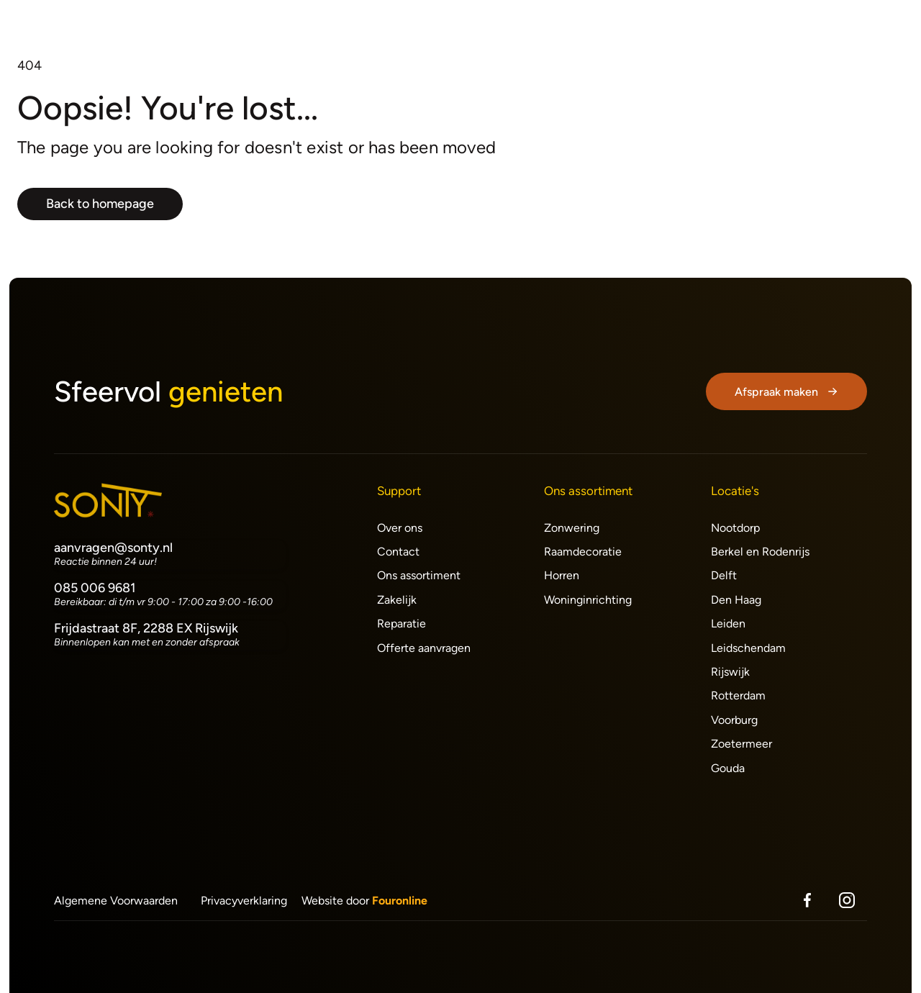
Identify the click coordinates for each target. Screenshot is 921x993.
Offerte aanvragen (424, 648)
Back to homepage (100, 204)
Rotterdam (738, 695)
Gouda (728, 768)
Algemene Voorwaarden (116, 900)
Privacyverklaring (244, 900)
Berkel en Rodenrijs (760, 551)
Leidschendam (748, 648)
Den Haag (736, 600)
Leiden (728, 623)
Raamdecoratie (583, 551)
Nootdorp (735, 528)
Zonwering (571, 528)
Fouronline (399, 900)
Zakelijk (397, 600)
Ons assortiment (418, 575)
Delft (724, 575)
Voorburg (734, 720)
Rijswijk (730, 672)
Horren (561, 575)
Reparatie (401, 623)
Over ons (399, 528)
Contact (398, 551)
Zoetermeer (741, 744)
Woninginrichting (588, 600)
